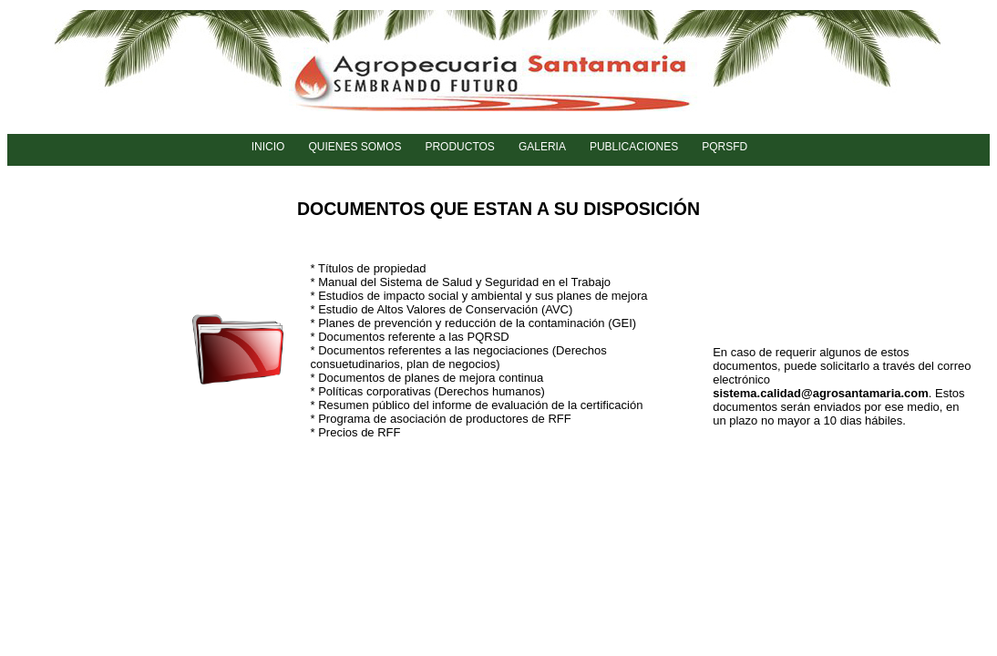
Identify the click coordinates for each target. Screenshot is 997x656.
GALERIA (542, 146)
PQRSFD (724, 146)
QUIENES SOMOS (354, 146)
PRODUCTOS (459, 146)
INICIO (268, 146)
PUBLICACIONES (634, 146)
